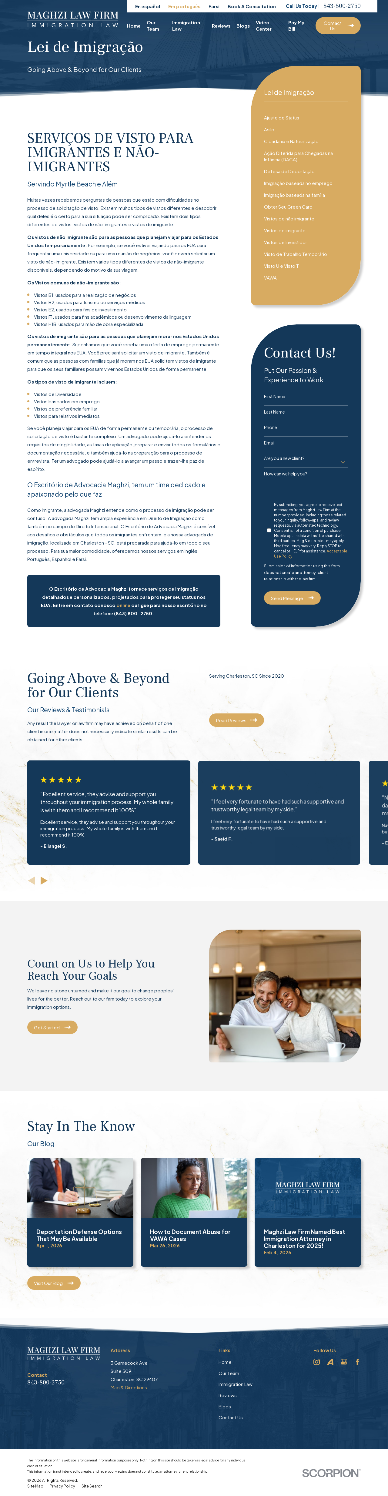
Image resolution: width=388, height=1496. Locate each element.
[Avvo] (330, 1362)
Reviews (228, 1395)
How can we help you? (285, 473)
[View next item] (44, 881)
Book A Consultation (252, 6)
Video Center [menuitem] (264, 25)
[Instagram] (316, 1362)
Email (269, 442)
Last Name (274, 411)
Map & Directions (129, 1387)
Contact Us (231, 1417)
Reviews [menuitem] (221, 26)
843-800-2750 (342, 6)
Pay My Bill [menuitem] (296, 25)
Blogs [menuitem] (243, 26)
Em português (184, 6)
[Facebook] (357, 1362)
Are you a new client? (284, 458)
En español (147, 6)
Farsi (214, 6)
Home (225, 1362)
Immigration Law (236, 1384)
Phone (270, 427)
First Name (274, 396)
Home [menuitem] (134, 26)
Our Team (229, 1373)
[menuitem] (306, 117)
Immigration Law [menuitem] (186, 25)
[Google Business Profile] (344, 1362)
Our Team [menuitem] (153, 25)
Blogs (225, 1406)
